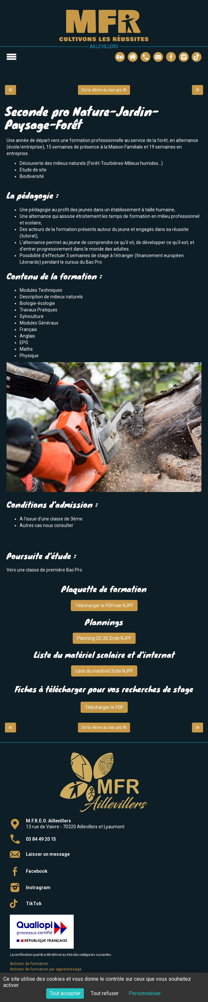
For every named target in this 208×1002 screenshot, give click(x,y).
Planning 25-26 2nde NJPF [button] (104, 638)
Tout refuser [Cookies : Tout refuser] (105, 993)
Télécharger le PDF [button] (104, 707)
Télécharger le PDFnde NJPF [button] (104, 605)
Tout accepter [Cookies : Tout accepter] (65, 993)
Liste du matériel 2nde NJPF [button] (104, 671)
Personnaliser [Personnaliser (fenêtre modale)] (145, 993)
